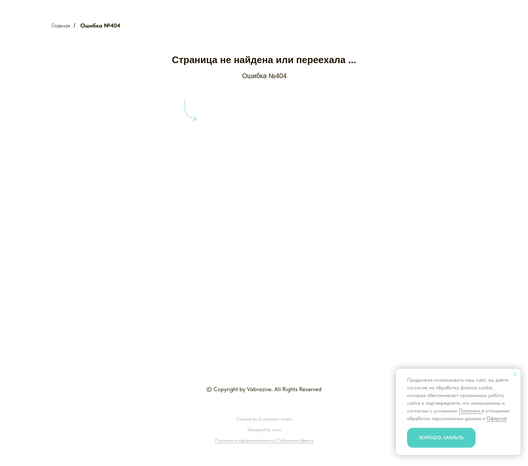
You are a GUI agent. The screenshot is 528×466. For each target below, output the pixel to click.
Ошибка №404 (100, 25)
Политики (470, 411)
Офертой (497, 418)
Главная (60, 25)
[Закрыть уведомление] (515, 374)
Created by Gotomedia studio (264, 419)
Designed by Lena (264, 429)
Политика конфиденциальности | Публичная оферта (264, 440)
